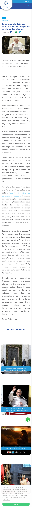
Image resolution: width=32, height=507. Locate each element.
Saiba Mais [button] (6, 500)
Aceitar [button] (16, 504)
